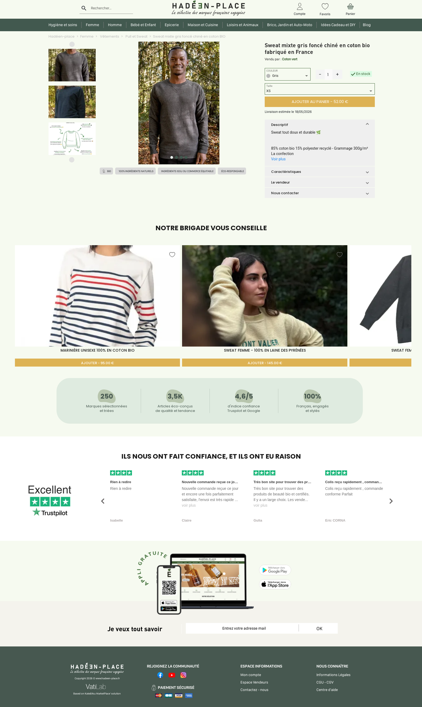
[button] (72, 45)
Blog (366, 24)
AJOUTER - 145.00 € (265, 363)
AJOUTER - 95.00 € (97, 363)
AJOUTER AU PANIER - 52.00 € (320, 101)
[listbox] (287, 76)
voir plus (189, 505)
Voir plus (278, 159)
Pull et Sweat (136, 36)
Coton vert (289, 59)
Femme (87, 36)
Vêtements (109, 36)
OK (319, 628)
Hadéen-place (62, 36)
